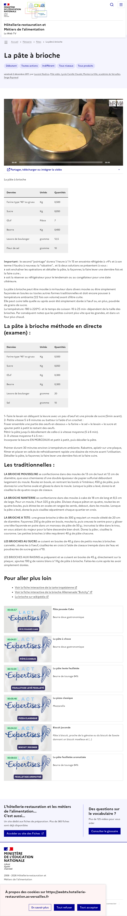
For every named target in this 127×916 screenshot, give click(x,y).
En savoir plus (40, 907)
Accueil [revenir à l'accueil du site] (14, 41)
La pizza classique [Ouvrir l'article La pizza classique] (63, 698)
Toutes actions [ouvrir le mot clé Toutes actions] (29, 66)
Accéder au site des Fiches (23, 833)
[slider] (61, 162)
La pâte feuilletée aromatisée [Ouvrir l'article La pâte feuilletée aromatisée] (69, 757)
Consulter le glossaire (104, 831)
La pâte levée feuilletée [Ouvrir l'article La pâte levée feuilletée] (66, 668)
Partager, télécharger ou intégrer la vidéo (34, 170)
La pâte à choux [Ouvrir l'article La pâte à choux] (62, 639)
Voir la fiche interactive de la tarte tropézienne (44, 587)
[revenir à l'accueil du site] (63, 27)
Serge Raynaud (11, 77)
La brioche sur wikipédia (30, 597)
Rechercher (111, 4)
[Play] (63, 132)
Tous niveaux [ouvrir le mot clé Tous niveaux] (66, 66)
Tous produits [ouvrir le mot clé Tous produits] (85, 66)
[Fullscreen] (118, 162)
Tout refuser (64, 907)
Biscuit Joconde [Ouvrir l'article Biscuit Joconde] (61, 727)
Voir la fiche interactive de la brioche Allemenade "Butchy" (52, 592)
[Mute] (113, 162)
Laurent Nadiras (41, 74)
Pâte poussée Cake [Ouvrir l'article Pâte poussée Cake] (63, 609)
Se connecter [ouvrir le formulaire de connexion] (110, 903)
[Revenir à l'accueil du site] (18, 858)
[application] (63, 132)
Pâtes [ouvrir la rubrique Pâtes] (38, 41)
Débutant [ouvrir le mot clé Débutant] (11, 66)
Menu (121, 4)
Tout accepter (89, 907)
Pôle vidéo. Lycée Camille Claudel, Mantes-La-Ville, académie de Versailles (85, 74)
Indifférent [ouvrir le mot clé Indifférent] (48, 66)
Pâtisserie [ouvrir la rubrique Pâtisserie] (27, 41)
